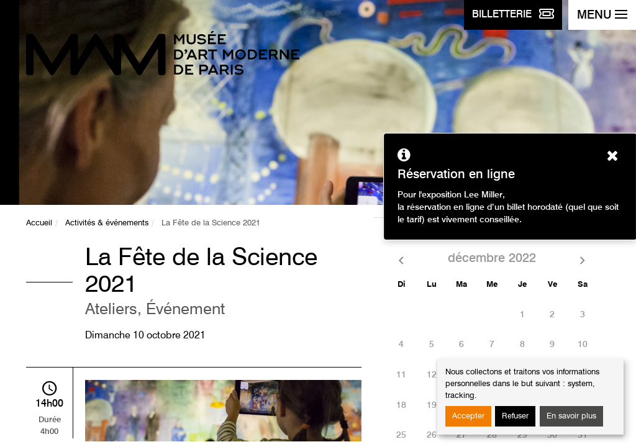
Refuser (515, 416)
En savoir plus (571, 416)
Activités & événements (106, 223)
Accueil (39, 223)
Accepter (468, 416)
